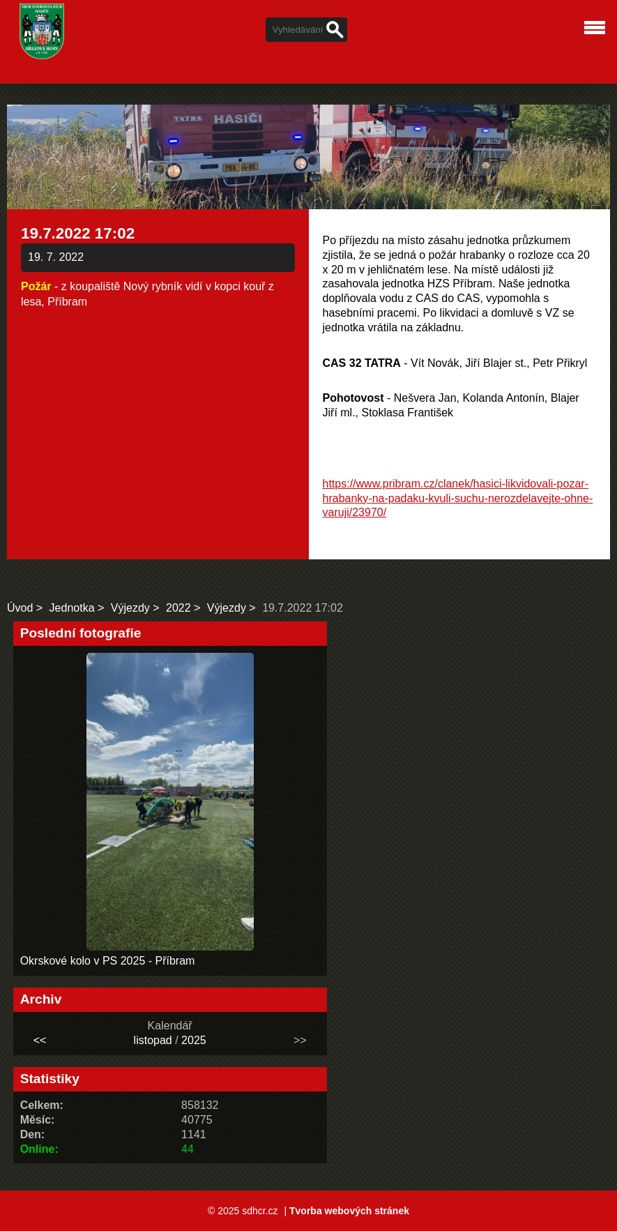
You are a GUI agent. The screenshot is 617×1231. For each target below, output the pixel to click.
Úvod (20, 608)
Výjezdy (130, 608)
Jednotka (72, 608)
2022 (178, 608)
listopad (153, 1040)
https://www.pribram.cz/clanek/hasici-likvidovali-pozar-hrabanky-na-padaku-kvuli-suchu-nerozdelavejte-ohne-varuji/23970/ (458, 498)
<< (40, 1040)
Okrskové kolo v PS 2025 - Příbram (107, 961)
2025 (193, 1040)
